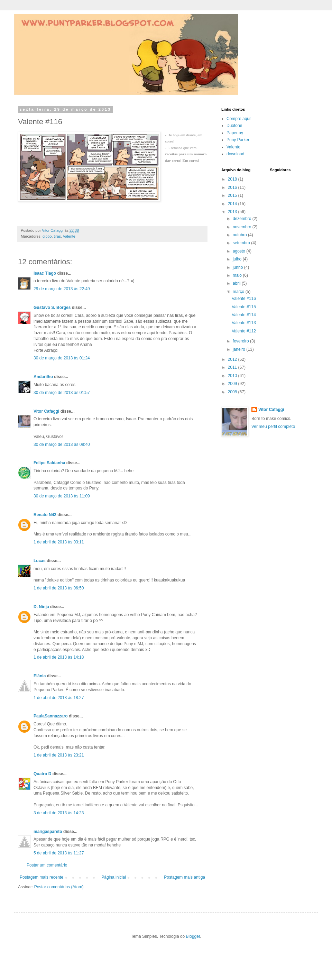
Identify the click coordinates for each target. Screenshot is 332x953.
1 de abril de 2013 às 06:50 (59, 588)
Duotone (234, 125)
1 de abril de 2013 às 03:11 (59, 542)
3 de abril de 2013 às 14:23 (59, 812)
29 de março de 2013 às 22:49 (62, 288)
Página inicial (113, 877)
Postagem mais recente (41, 877)
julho (238, 259)
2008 (233, 392)
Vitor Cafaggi (46, 411)
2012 (233, 359)
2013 (233, 211)
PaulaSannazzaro (51, 716)
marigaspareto (48, 831)
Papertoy (235, 132)
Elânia (40, 675)
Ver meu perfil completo (273, 426)
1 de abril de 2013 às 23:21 (59, 755)
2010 (233, 375)
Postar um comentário (47, 865)
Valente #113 (244, 322)
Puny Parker (238, 139)
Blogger (193, 936)
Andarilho (43, 376)
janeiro (239, 349)
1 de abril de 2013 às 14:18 (59, 657)
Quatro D (42, 773)
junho (238, 267)
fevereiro (241, 341)
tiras (57, 236)
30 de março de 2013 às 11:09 (62, 496)
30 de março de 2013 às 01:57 (62, 392)
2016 (233, 187)
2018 (233, 179)
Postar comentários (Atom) (59, 887)
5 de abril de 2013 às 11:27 (59, 853)
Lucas (40, 560)
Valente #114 (244, 314)
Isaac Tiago (45, 273)
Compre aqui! (239, 118)
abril (237, 283)
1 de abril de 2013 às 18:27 (59, 697)
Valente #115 (244, 306)
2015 (233, 195)
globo (47, 236)
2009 (233, 383)
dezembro (242, 218)
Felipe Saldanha (49, 462)
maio (238, 275)
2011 (233, 367)
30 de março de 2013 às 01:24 (62, 358)
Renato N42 (45, 514)
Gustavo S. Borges (52, 307)
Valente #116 (244, 298)
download (235, 154)
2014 (233, 203)
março (239, 291)
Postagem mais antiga (184, 877)
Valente (69, 236)
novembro (242, 226)
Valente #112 (244, 331)
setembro (242, 242)
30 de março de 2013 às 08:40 (62, 444)
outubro (240, 234)
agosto (239, 251)
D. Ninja (41, 606)
